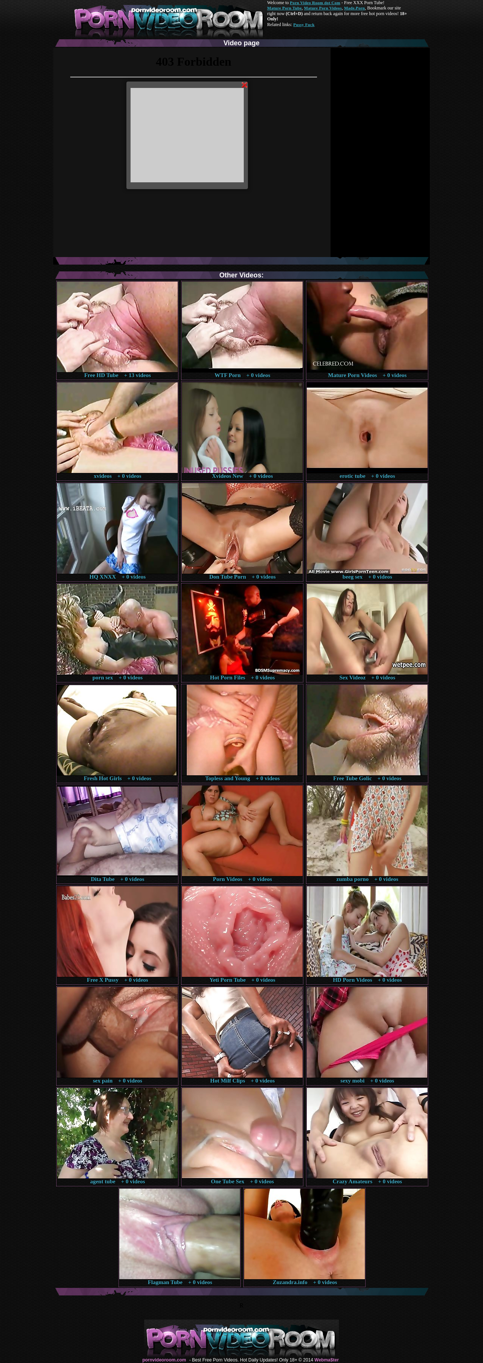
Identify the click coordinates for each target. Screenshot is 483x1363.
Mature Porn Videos (323, 8)
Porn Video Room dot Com (315, 2)
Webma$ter (326, 1360)
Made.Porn (354, 8)
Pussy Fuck (303, 24)
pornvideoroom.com (164, 1360)
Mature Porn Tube (284, 8)
